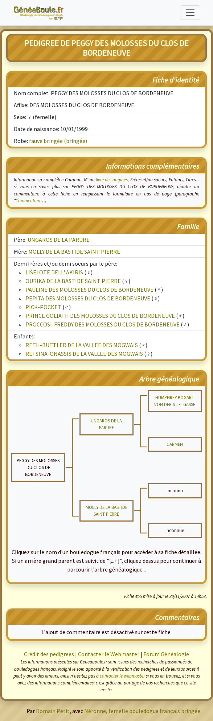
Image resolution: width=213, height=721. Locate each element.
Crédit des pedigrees (49, 654)
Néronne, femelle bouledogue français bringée (142, 710)
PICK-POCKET (43, 307)
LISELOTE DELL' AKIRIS (54, 272)
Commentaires (29, 200)
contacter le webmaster (122, 676)
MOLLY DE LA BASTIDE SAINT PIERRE (74, 251)
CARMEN (175, 444)
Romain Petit (53, 710)
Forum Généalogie (166, 654)
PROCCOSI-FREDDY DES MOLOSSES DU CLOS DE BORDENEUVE (102, 324)
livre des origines (112, 179)
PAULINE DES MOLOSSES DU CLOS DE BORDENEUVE (89, 289)
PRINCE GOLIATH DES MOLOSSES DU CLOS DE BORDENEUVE (100, 315)
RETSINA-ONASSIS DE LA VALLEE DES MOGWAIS (84, 353)
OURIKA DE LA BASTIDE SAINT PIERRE (73, 280)
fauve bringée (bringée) (58, 140)
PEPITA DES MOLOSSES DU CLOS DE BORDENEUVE (87, 298)
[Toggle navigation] (190, 12)
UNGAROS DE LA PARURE (59, 239)
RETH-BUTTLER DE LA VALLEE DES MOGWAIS (81, 345)
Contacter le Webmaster (108, 654)
